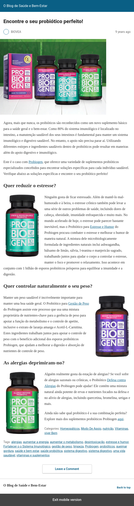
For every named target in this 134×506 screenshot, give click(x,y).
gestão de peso (62, 446)
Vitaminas (121, 428)
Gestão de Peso (78, 303)
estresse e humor (117, 442)
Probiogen (36, 162)
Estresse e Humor (102, 227)
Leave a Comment (67, 469)
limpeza (78, 446)
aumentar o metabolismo (66, 442)
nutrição (108, 428)
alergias (16, 442)
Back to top (124, 487)
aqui (121, 419)
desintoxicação (94, 442)
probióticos (107, 446)
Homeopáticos (70, 428)
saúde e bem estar (27, 451)
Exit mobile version (66, 500)
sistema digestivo (75, 451)
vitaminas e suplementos (33, 455)
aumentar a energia (36, 442)
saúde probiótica (52, 451)
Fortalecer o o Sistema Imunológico (26, 446)
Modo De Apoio (91, 428)
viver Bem (50, 433)
